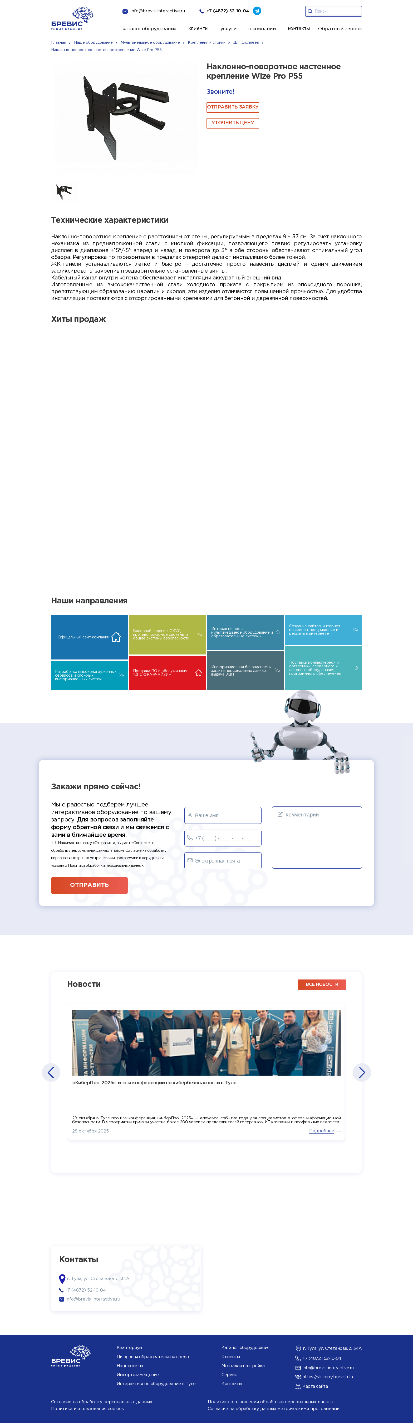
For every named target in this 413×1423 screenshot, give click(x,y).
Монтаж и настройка (243, 1366)
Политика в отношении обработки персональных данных (271, 1402)
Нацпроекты (130, 1366)
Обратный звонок (340, 29)
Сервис (229, 1375)
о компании (262, 29)
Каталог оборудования (245, 1348)
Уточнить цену (233, 123)
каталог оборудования (149, 29)
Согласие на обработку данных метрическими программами (274, 1409)
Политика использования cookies (87, 1409)
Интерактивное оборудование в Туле (156, 1384)
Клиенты (231, 1357)
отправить (89, 885)
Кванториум (129, 1348)
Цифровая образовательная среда (153, 1357)
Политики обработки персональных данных (105, 865)
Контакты (232, 1384)
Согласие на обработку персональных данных (101, 1402)
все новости (322, 985)
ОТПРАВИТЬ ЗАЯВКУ (233, 107)
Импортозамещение (138, 1375)
